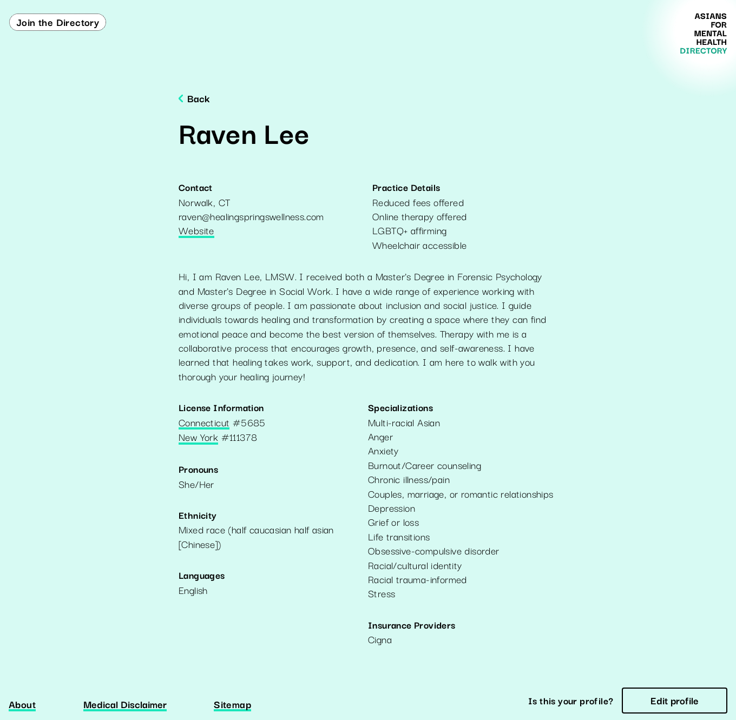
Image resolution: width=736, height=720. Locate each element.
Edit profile (674, 700)
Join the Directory (57, 21)
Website (196, 230)
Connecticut (204, 423)
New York (198, 437)
